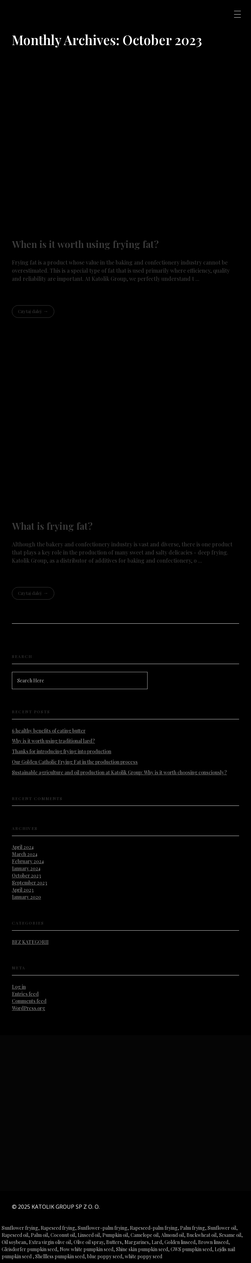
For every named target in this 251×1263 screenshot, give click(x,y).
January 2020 (26, 897)
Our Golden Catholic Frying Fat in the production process (75, 762)
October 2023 (26, 875)
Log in (19, 987)
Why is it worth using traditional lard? (53, 741)
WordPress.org (28, 1008)
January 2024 (26, 868)
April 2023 (23, 890)
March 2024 (24, 854)
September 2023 (29, 882)
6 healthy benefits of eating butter (48, 730)
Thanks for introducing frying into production (61, 751)
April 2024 (23, 847)
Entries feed (25, 994)
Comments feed (29, 1001)
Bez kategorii (30, 942)
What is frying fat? (52, 526)
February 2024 (28, 861)
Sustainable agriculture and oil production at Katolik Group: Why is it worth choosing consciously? (119, 772)
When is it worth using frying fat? (85, 244)
